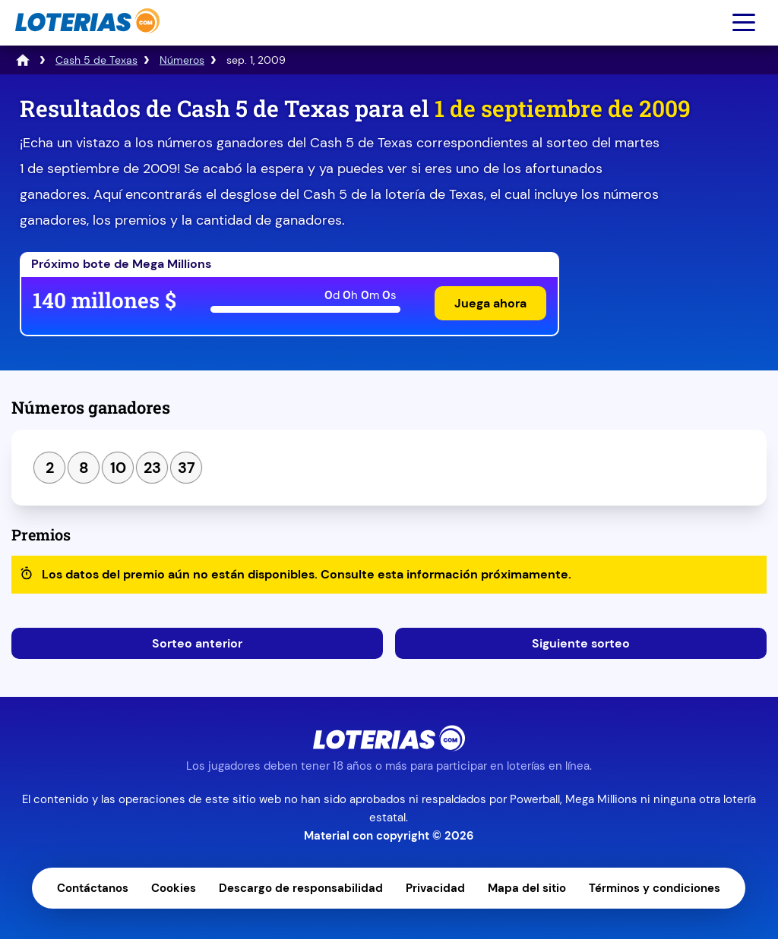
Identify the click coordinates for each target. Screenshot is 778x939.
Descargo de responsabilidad (301, 888)
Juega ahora (490, 303)
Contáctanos (92, 888)
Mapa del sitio (527, 888)
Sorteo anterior (197, 643)
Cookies (173, 888)
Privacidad (435, 888)
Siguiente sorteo (581, 643)
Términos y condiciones (654, 888)
